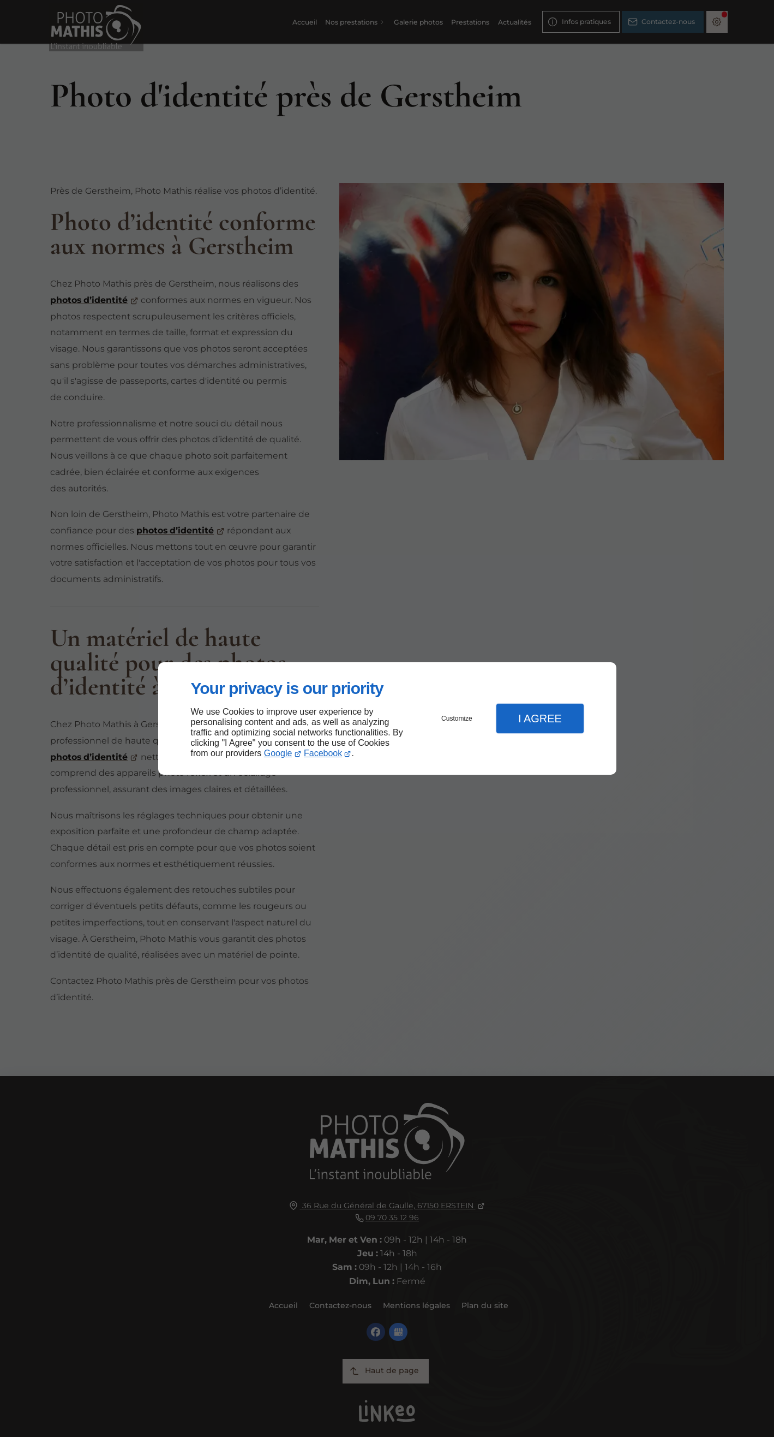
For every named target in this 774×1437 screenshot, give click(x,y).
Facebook (323, 753)
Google (278, 753)
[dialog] (387, 718)
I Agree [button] (540, 718)
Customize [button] (456, 718)
